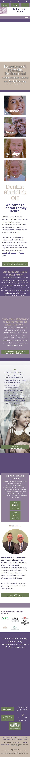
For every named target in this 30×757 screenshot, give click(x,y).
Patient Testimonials (15, 447)
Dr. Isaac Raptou (8, 222)
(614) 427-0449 (22, 710)
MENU (26, 18)
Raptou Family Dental (16, 742)
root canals (19, 250)
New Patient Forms (7, 717)
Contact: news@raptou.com (14, 84)
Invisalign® (6, 253)
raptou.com (16, 737)
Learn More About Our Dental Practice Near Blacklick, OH (15, 352)
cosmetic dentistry (15, 248)
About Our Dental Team (15, 595)
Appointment (7, 709)
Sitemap (17, 745)
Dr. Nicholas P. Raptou (16, 219)
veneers (13, 253)
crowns (12, 250)
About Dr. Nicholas (15, 506)
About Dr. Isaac (15, 515)
